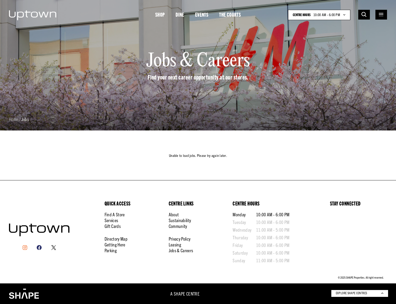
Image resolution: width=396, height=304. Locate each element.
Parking (111, 250)
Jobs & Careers (181, 250)
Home (13, 119)
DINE (180, 14)
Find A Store (115, 214)
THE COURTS (230, 14)
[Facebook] (39, 247)
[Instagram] (25, 247)
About (174, 214)
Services (111, 220)
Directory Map (116, 238)
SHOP (160, 14)
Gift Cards (113, 226)
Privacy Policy (180, 238)
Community (178, 226)
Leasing (175, 244)
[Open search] (364, 15)
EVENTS (201, 14)
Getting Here (115, 244)
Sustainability (180, 220)
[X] (53, 247)
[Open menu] (381, 15)
